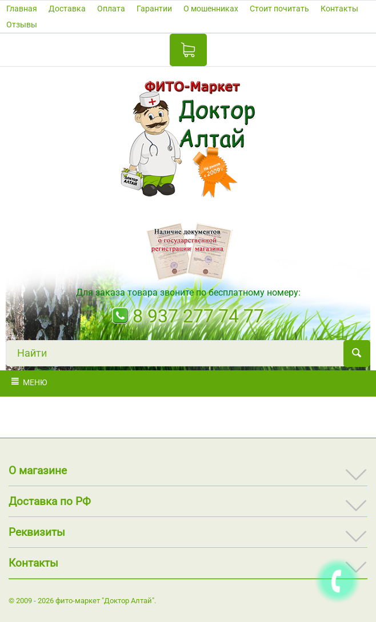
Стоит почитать (279, 8)
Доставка (67, 8)
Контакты (339, 8)
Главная (21, 8)
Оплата (111, 8)
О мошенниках (210, 8)
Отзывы (21, 24)
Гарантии (154, 8)
